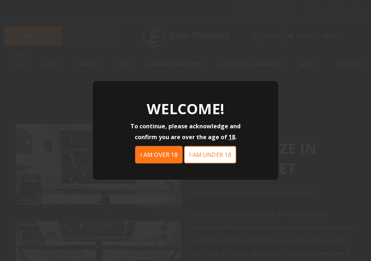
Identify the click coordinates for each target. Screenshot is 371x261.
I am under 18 (210, 155)
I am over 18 (159, 155)
